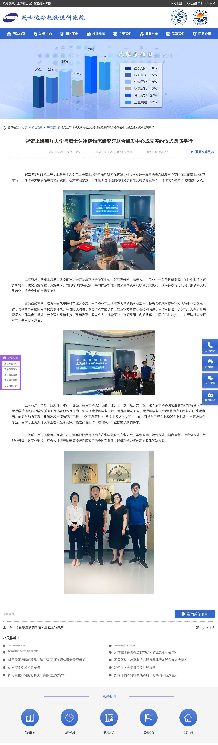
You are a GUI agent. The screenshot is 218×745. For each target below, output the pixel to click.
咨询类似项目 (195, 614)
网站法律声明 (194, 3)
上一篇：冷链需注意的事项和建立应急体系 (33, 627)
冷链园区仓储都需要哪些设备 (135, 669)
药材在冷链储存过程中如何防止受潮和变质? (145, 654)
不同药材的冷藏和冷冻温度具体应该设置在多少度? (150, 662)
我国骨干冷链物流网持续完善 (135, 647)
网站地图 (176, 3)
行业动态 (37, 127)
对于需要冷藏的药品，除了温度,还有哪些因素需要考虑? (47, 662)
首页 (24, 127)
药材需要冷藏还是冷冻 (24, 669)
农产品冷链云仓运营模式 (25, 647)
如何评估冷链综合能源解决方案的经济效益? (145, 677)
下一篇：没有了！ (202, 627)
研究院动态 (53, 127)
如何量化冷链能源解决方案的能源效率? (36, 677)
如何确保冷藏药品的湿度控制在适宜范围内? (39, 654)
